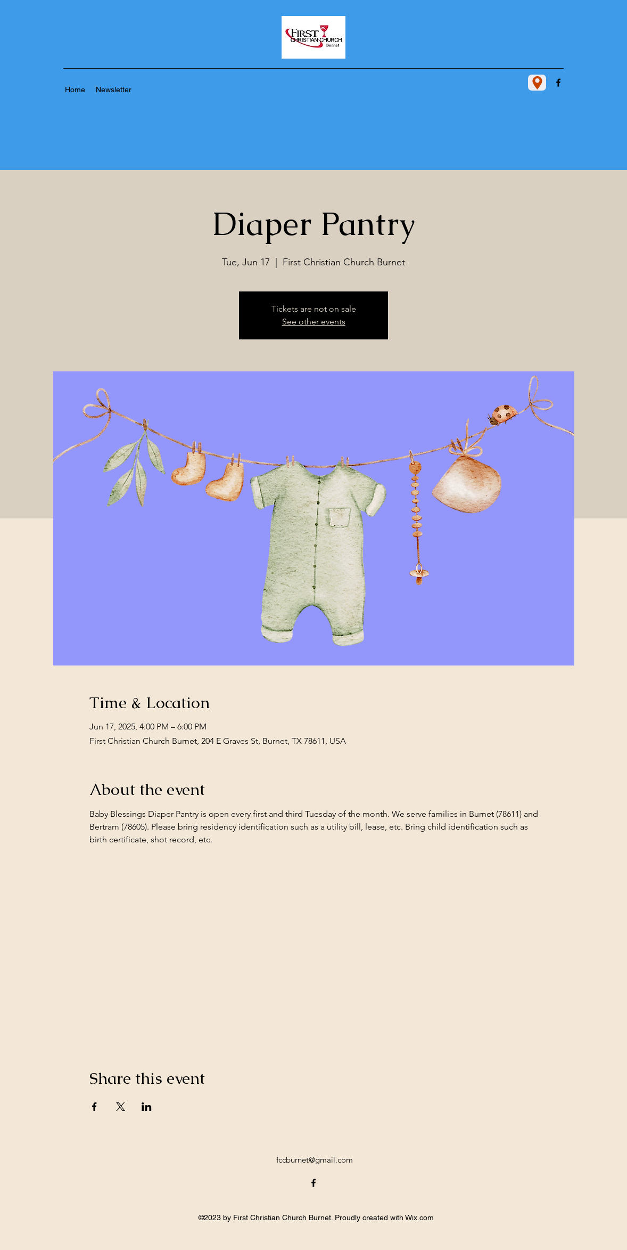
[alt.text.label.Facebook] (558, 82)
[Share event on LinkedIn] (147, 1106)
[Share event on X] (121, 1106)
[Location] (537, 83)
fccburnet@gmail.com (314, 1160)
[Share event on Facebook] (94, 1106)
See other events (313, 321)
